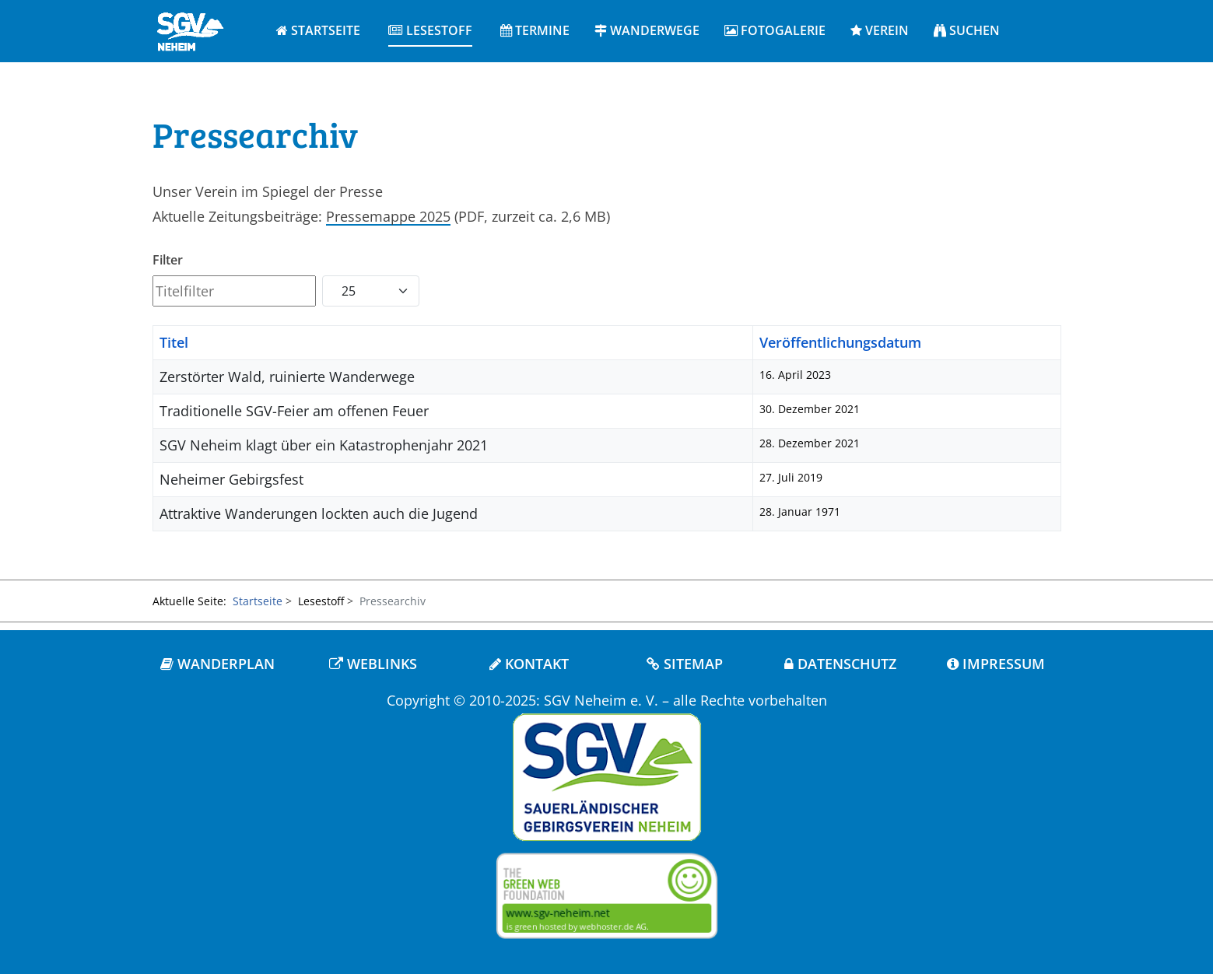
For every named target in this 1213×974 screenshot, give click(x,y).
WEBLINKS (373, 663)
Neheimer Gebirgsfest (231, 479)
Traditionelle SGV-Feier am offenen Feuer (294, 410)
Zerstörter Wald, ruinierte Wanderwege (287, 376)
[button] (430, 31)
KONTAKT (529, 663)
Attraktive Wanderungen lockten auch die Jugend (319, 513)
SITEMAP (685, 663)
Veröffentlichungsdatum (840, 342)
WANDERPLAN (217, 663)
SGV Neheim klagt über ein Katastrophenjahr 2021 (324, 445)
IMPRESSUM (996, 663)
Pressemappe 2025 (388, 216)
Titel (174, 342)
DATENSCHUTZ (840, 663)
